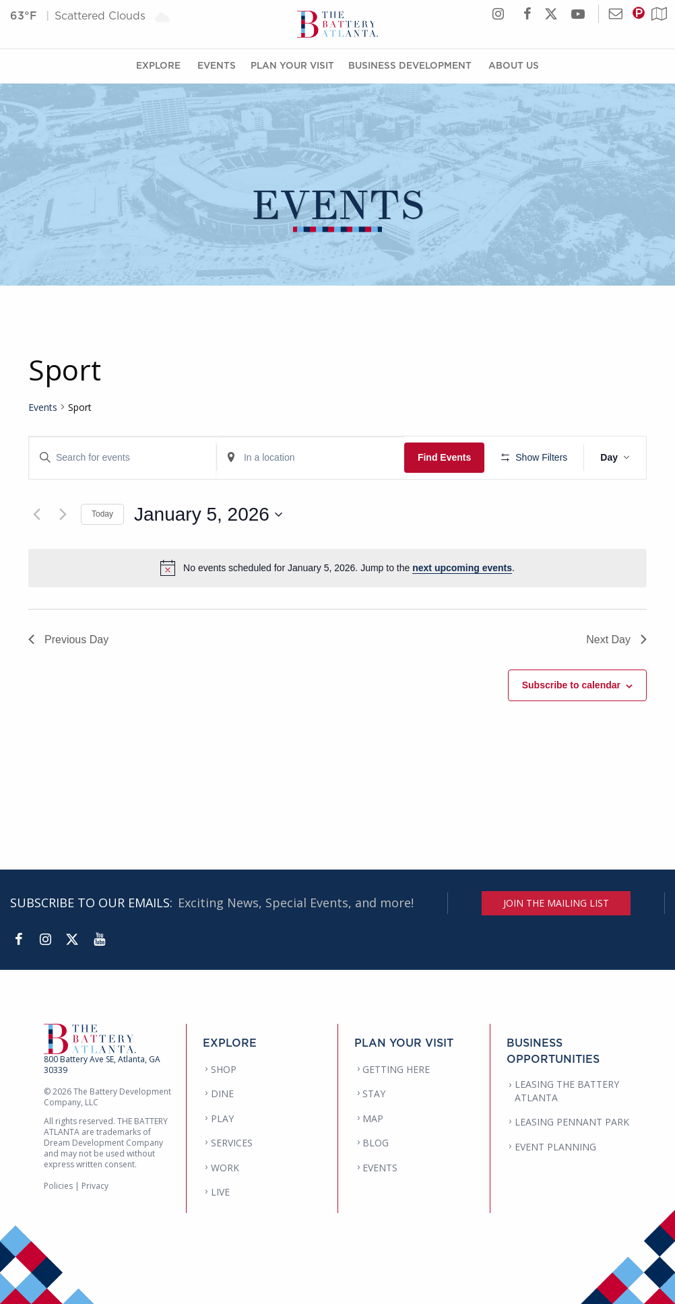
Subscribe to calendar (571, 685)
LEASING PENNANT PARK (572, 1121)
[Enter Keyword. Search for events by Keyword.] (122, 457)
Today (102, 514)
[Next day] (63, 515)
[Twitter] (72, 940)
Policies (58, 1186)
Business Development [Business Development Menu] (410, 65)
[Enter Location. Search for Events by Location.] (310, 457)
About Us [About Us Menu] (513, 65)
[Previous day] (36, 515)
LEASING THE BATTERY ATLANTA (567, 1091)
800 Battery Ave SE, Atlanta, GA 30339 (102, 1064)
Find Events (444, 457)
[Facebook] (18, 940)
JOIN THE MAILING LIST (556, 902)
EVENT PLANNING (555, 1146)
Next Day (616, 639)
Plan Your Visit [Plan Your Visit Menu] (292, 65)
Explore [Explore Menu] (158, 65)
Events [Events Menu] (216, 65)
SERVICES (232, 1142)
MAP (372, 1118)
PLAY (222, 1118)
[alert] (337, 568)
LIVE (220, 1191)
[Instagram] (45, 940)
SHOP (223, 1069)
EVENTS (379, 1167)
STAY (373, 1093)
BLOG (375, 1142)
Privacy (95, 1186)
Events (42, 407)
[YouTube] (99, 940)
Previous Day (68, 639)
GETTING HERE (396, 1069)
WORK (225, 1167)
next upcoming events (462, 567)
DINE (222, 1093)
